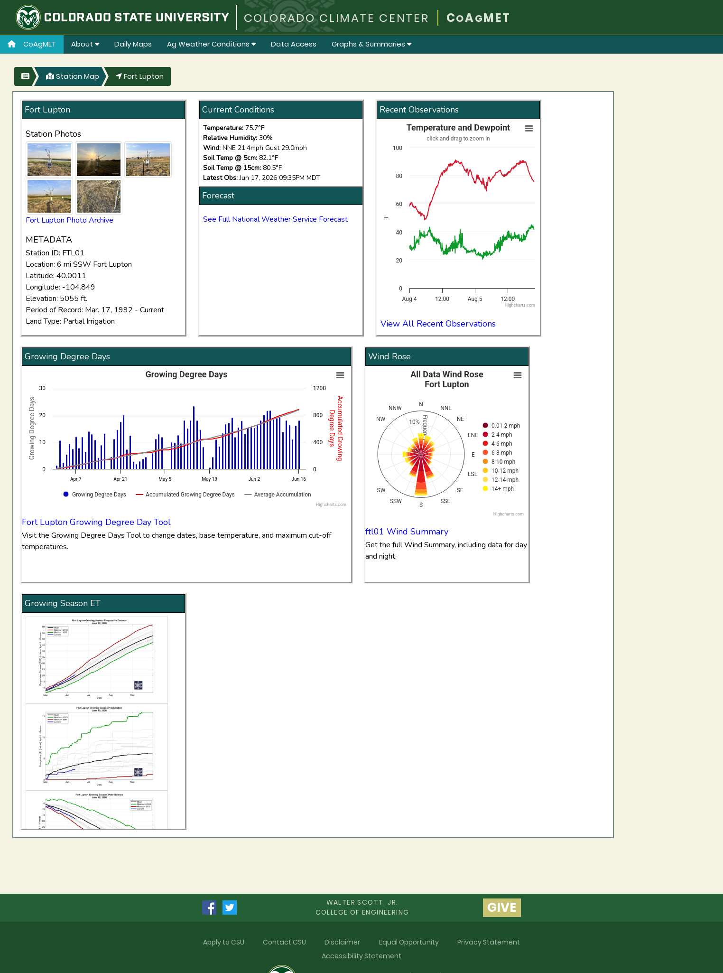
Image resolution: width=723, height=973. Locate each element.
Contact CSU (284, 942)
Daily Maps (133, 44)
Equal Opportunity (409, 942)
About (85, 44)
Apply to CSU (223, 942)
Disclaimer (342, 942)
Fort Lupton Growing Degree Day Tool (96, 522)
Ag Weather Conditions (211, 44)
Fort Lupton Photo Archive (69, 220)
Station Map (72, 76)
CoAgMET (32, 44)
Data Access (293, 44)
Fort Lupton (140, 76)
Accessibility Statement (361, 956)
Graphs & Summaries (371, 44)
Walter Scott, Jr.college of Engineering (362, 907)
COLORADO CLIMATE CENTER (336, 18)
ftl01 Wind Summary (406, 531)
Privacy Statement (488, 942)
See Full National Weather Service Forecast (275, 219)
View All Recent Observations (438, 323)
